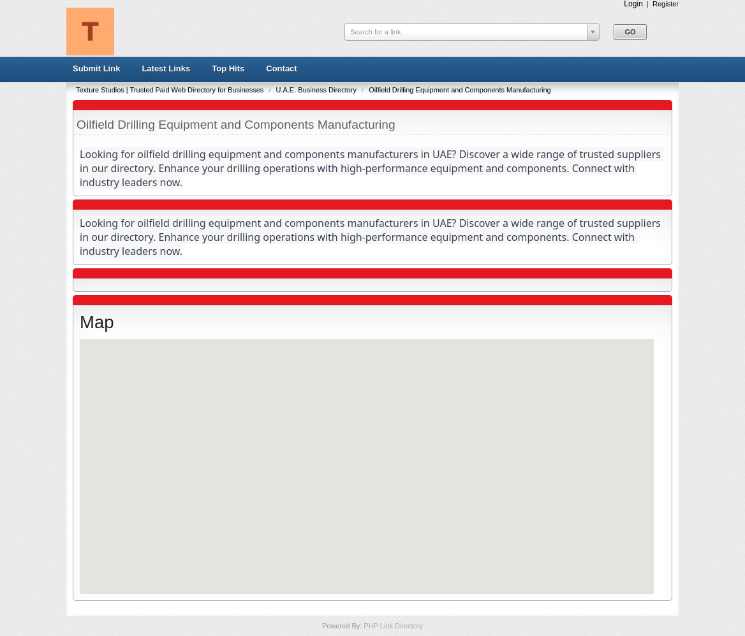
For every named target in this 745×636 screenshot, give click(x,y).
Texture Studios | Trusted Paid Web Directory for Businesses (170, 90)
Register (666, 4)
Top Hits (228, 68)
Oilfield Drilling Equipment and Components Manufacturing (460, 90)
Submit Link (96, 68)
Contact (281, 68)
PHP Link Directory (393, 626)
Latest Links (166, 68)
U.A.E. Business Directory (317, 90)
